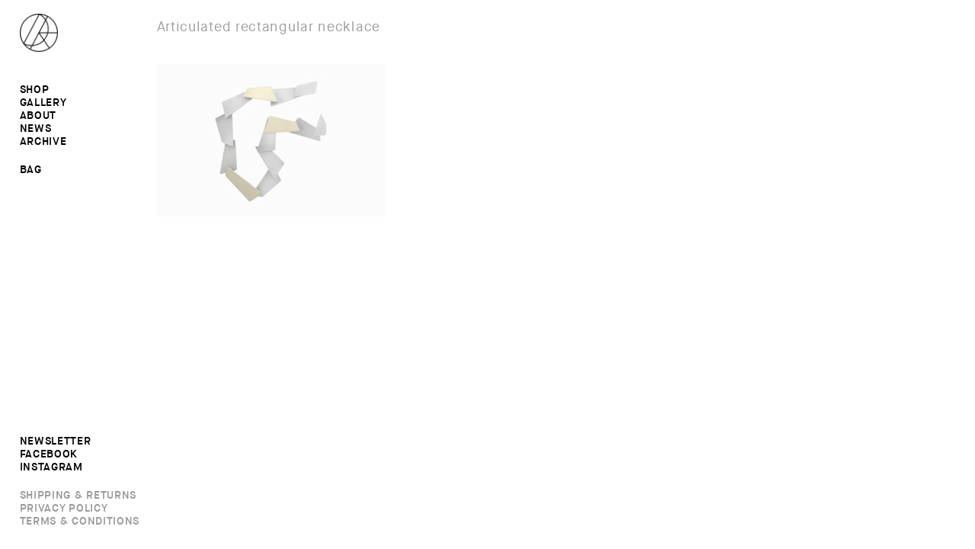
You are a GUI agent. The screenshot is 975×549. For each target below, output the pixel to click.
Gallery (43, 103)
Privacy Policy (64, 508)
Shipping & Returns (78, 496)
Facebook (49, 454)
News (36, 129)
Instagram (51, 467)
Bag (31, 169)
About (38, 116)
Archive (43, 142)
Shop (35, 90)
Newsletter (55, 441)
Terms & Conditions (80, 521)
